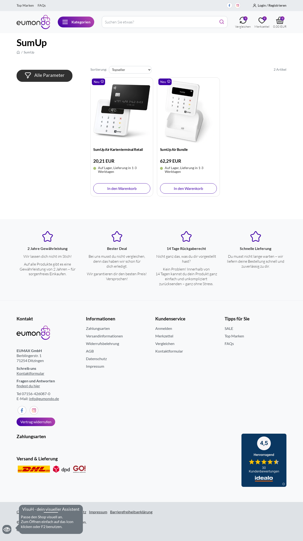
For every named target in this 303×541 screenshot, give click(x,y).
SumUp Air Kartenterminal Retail (118, 149)
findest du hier (28, 386)
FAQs (42, 5)
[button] (269, 5)
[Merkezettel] (261, 22)
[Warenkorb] (279, 22)
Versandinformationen (104, 336)
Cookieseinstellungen (34, 512)
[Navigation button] (76, 22)
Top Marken (25, 5)
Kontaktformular (30, 373)
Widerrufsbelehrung (102, 343)
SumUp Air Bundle (174, 149)
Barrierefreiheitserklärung (131, 512)
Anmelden (163, 328)
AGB (90, 351)
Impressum (95, 366)
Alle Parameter (44, 75)
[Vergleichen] (243, 22)
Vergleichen (164, 343)
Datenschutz (96, 358)
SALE (229, 328)
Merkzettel (164, 336)
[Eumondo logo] (33, 22)
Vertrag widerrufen (35, 421)
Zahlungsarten (98, 328)
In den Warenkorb (122, 188)
